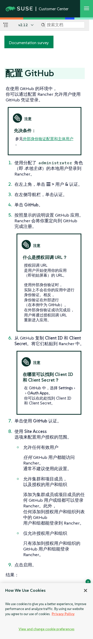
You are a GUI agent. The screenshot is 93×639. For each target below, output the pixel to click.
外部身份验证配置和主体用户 (48, 138)
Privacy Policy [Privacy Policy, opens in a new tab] (63, 614)
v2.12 (23, 25)
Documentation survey (29, 42)
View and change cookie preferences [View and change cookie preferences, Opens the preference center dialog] (46, 629)
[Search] (65, 25)
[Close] (85, 590)
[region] (46, 611)
